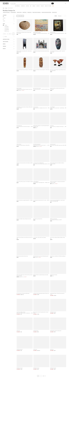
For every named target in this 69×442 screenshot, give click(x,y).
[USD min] (5, 34)
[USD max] (10, 34)
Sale (53, 5)
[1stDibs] (6, 3)
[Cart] (65, 3)
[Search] (31, 3)
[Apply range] (13, 34)
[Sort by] (61, 16)
